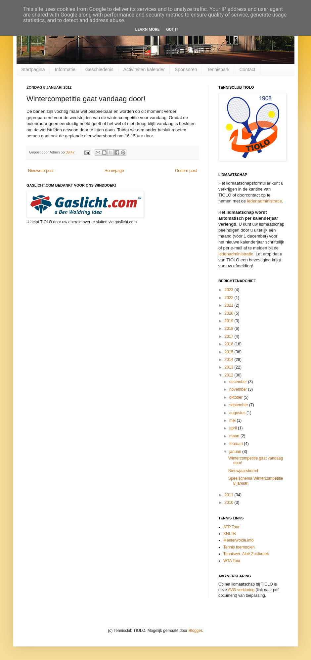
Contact (247, 69)
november (238, 389)
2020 (230, 313)
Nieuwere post (41, 170)
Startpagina (33, 69)
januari (235, 451)
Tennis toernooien (239, 547)
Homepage (114, 170)
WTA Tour (232, 560)
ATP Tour (231, 527)
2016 (230, 344)
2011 (230, 495)
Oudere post (186, 170)
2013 (230, 367)
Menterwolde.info (238, 540)
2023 (230, 289)
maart (235, 436)
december (238, 381)
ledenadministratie (264, 200)
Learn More (147, 29)
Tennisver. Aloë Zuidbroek (246, 553)
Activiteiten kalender (144, 69)
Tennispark (218, 69)
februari (236, 443)
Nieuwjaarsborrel (243, 470)
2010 (230, 502)
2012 (230, 375)
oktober (236, 397)
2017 (230, 336)
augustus (237, 413)
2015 (230, 352)
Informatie (65, 69)
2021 (230, 305)
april (233, 428)
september (239, 405)
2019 (230, 321)
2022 (230, 297)
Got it (172, 29)
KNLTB (229, 533)
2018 (230, 328)
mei (233, 420)
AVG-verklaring (241, 590)
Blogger (195, 630)
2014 (230, 359)
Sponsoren (186, 69)
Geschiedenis (99, 69)
